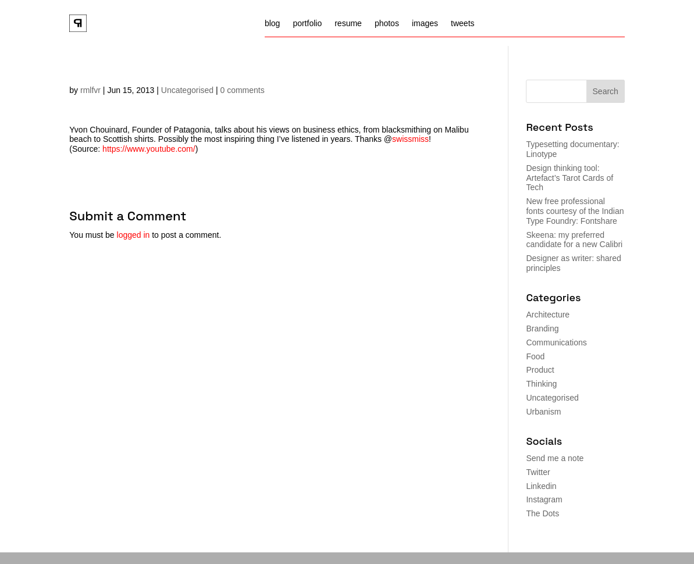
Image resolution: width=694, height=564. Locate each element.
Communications (556, 342)
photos (387, 23)
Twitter (538, 472)
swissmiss (410, 139)
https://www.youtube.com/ (148, 149)
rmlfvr (90, 90)
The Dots (542, 513)
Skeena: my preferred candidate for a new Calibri (574, 239)
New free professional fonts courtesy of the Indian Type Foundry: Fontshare (575, 211)
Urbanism (543, 411)
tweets (462, 23)
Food (535, 356)
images (425, 23)
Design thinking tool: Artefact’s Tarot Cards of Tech (569, 177)
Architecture (548, 314)
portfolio (307, 23)
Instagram (544, 499)
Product (540, 369)
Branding (542, 328)
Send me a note (554, 458)
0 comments (242, 90)
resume (348, 23)
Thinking (541, 383)
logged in (133, 235)
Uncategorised (187, 90)
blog (272, 23)
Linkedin (541, 486)
